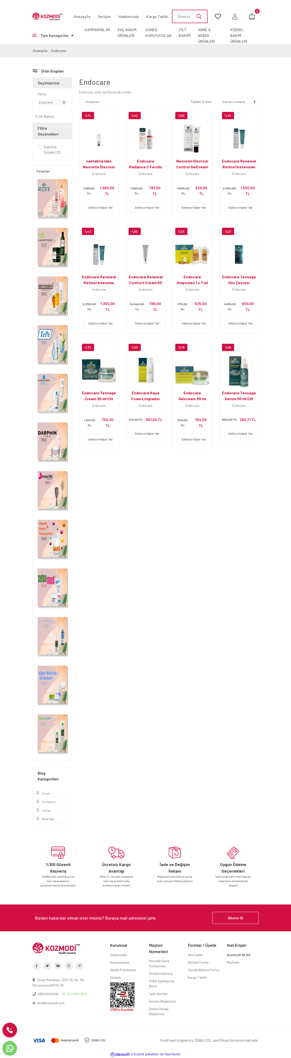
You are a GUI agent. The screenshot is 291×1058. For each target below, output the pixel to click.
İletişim (104, 16)
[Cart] (252, 16)
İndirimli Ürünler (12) (52, 150)
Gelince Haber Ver (100, 207)
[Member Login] (235, 16)
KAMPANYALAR (97, 29)
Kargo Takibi (157, 16)
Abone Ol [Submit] (235, 917)
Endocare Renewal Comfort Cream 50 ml (146, 282)
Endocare (58, 50)
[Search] (189, 16)
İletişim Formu (198, 962)
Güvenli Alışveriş (161, 973)
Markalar (233, 962)
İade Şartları (158, 994)
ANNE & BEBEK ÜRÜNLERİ (206, 35)
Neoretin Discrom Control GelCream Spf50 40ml (192, 167)
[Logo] (48, 16)
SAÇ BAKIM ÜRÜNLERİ (126, 32)
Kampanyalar (120, 962)
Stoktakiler (92, 101)
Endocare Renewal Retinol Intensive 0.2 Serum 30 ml (99, 282)
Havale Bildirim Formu (204, 970)
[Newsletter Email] (146, 918)
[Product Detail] (98, 115)
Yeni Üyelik (195, 955)
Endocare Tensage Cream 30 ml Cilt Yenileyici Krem (99, 398)
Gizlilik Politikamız (123, 970)
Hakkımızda (129, 16)
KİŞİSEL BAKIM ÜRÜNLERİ (238, 35)
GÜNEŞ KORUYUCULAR (158, 32)
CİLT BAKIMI (185, 32)
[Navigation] (53, 35)
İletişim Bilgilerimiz (162, 1001)
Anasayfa (82, 16)
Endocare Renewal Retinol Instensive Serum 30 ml (239, 167)
